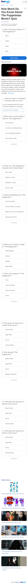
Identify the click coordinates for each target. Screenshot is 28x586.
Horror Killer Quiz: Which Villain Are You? (11, 522)
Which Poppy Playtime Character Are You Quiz (13, 493)
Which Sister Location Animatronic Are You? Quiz (13, 508)
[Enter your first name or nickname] (13, 110)
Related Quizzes (6, 480)
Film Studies (6, 21)
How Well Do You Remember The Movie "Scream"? (11, 569)
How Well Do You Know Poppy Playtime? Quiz (13, 537)
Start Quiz (14, 58)
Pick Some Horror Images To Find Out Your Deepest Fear (12, 552)
